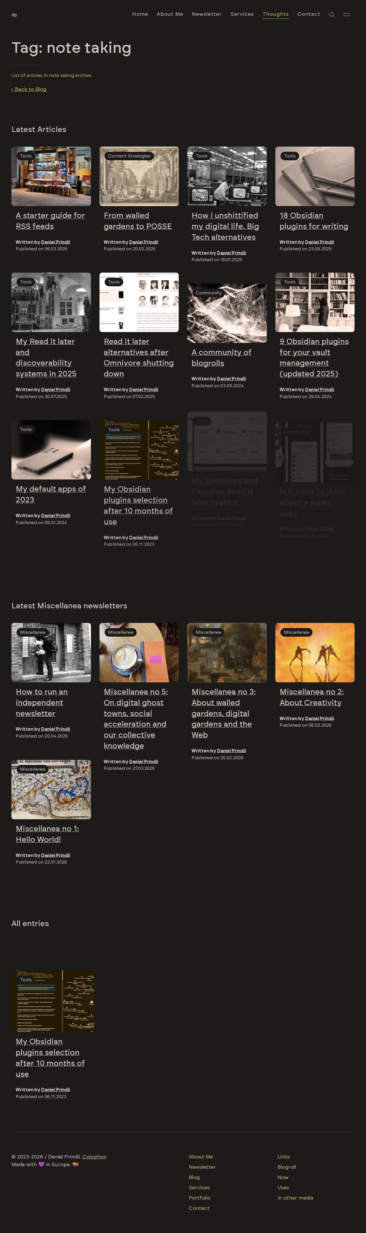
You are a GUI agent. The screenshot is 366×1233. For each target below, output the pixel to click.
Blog (194, 1177)
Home (140, 14)
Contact (308, 14)
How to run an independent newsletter (42, 703)
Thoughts (275, 14)
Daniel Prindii (55, 242)
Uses (283, 1187)
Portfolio (199, 1198)
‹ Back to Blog (28, 89)
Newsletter (207, 14)
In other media (295, 1198)
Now (283, 1177)
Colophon (94, 1157)
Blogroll (286, 1167)
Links (283, 1157)
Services (242, 14)
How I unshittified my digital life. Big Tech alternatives (225, 226)
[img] (51, 176)
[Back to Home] (14, 14)
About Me (170, 14)
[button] (332, 14)
